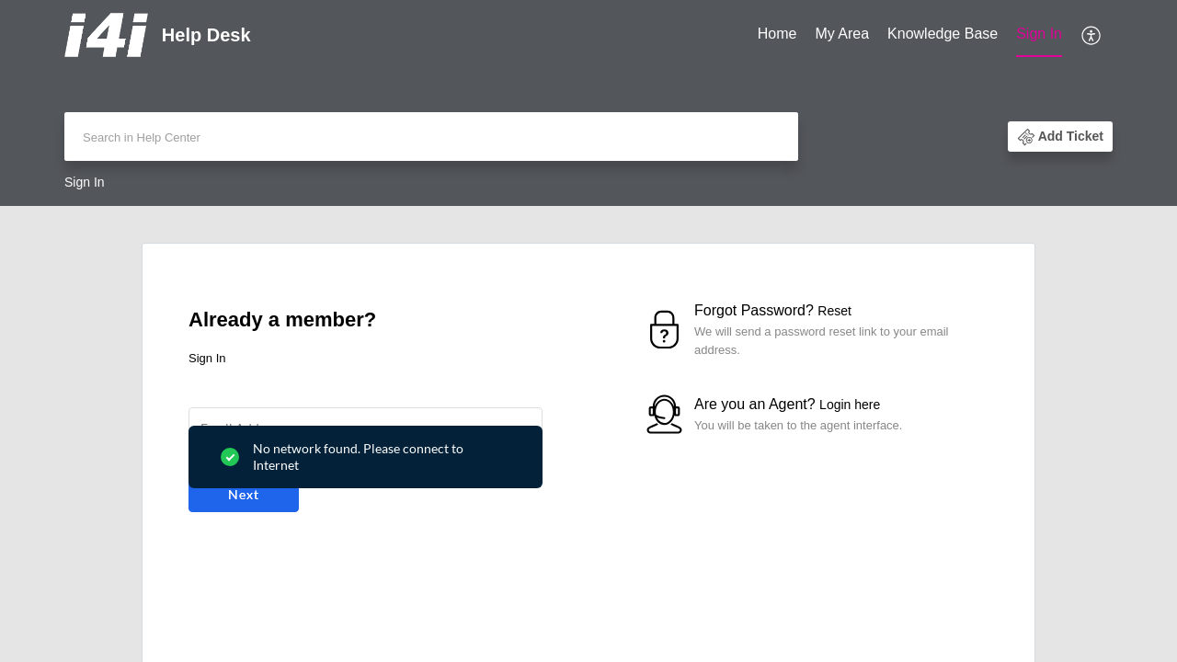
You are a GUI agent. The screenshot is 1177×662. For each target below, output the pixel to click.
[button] (1092, 35)
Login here (849, 404)
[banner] (588, 103)
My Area (842, 33)
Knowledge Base (942, 33)
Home (777, 33)
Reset (834, 310)
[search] (431, 136)
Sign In (1039, 33)
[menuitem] (777, 35)
